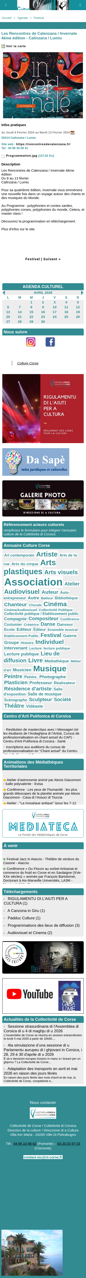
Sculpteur (40, 699)
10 (55, 307)
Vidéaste (34, 706)
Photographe (52, 676)
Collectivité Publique (56, 610)
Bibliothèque (66, 598)
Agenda (22, 18)
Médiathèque (57, 661)
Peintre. (31, 677)
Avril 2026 (43, 292)
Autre (33, 597)
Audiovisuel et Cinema (27, 933)
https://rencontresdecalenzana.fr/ (43, 144)
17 (55, 312)
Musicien (22, 669)
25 (66, 317)
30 (43, 321)
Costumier (13, 624)
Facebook (52, 349)
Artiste (47, 554)
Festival (39, 18)
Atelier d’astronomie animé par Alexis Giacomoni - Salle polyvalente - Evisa (42, 783)
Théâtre (14, 706)
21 (20, 317)
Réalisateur (64, 683)
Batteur (47, 598)
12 (78, 307)
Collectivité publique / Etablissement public (41, 614)
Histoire (27, 643)
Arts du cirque (24, 564)
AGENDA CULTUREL (43, 286)
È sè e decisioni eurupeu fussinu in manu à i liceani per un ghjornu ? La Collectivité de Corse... (42, 1060)
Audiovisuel (22, 591)
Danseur (65, 624)
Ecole (9, 629)
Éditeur (39, 630)
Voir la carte (13, 46)
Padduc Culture (21, 918)
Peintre (13, 676)
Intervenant (16, 648)
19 (78, 312)
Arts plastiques (30, 567)
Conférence (69, 619)
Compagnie (15, 619)
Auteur (50, 592)
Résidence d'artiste (28, 689)
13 (8, 312)
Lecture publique (21, 654)
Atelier (72, 583)
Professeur (40, 682)
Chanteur (15, 604)
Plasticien (16, 682)
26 (78, 317)
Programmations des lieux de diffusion (41, 925)
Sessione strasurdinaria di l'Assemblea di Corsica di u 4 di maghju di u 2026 (41, 1028)
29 (31, 321)
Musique (50, 668)
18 (66, 312)
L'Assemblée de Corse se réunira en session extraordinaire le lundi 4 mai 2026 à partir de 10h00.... (43, 1036)
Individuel (49, 641)
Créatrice (31, 624)
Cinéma (55, 604)
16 (43, 312)
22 (31, 317)
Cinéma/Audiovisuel (20, 610)
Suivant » (52, 259)
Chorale (35, 605)
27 (8, 321)
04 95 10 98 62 (25, 1143)
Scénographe (15, 700)
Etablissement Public (21, 636)
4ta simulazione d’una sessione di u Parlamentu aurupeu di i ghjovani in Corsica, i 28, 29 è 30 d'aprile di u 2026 (43, 1050)
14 (20, 312)
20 (8, 317)
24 (55, 317)
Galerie (70, 635)
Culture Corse (28, 363)
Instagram (33, 349)
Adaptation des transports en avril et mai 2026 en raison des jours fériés (40, 1071)
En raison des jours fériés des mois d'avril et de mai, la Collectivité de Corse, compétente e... (40, 1079)
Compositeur (43, 618)
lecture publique (57, 648)
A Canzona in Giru (23, 911)
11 (66, 307)
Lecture (35, 648)
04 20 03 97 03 (68, 1143)
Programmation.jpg (19, 155)
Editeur (24, 629)
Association (33, 582)
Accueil (6, 18)
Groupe (11, 642)
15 (31, 312)
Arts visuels (61, 572)
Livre (35, 660)
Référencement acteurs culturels (34, 524)
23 (43, 317)
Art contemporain (19, 555)
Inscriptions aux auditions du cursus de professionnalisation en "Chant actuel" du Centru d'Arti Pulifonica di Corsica (40, 752)
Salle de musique (45, 694)
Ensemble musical (63, 630)
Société (62, 699)
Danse (48, 624)
